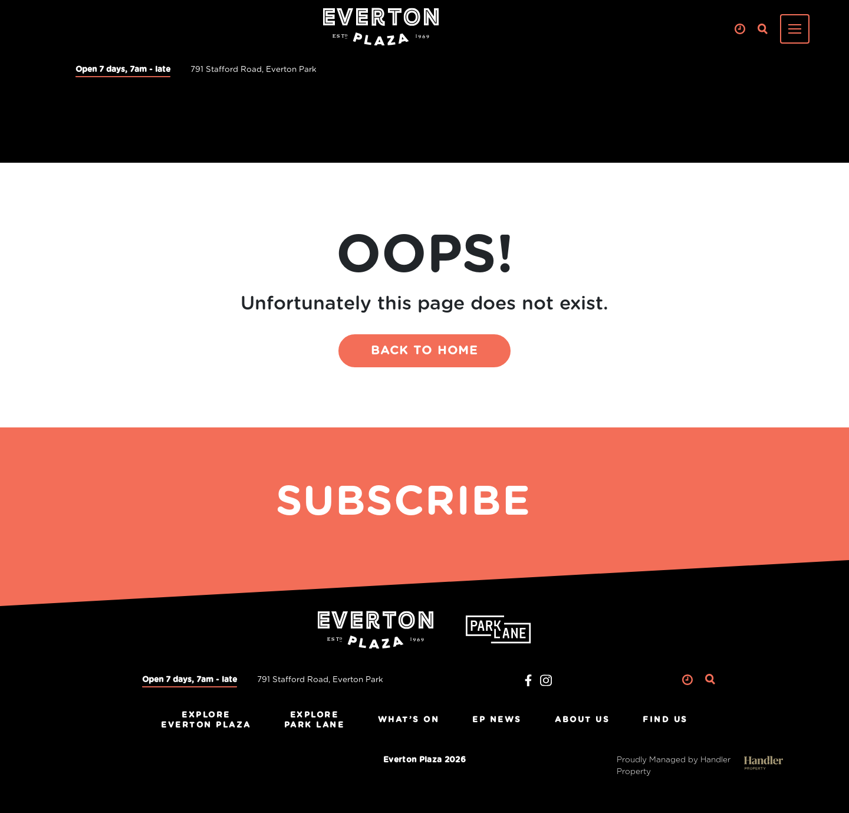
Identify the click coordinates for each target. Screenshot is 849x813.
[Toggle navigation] (794, 29)
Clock (739, 29)
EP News (497, 720)
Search (762, 29)
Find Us (665, 720)
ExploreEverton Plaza (206, 720)
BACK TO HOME (424, 351)
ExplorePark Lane (314, 720)
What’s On (409, 720)
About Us (582, 720)
